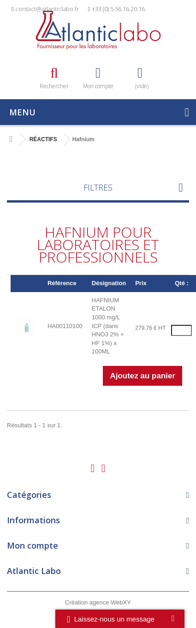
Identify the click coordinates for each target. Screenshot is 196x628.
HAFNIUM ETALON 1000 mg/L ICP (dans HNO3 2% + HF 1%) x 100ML (108, 326)
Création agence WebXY (98, 602)
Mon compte (32, 545)
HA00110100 (65, 326)
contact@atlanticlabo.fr (47, 9)
